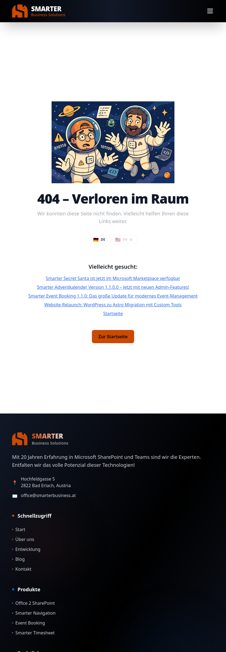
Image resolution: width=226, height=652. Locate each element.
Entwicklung (26, 549)
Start (18, 529)
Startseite (113, 313)
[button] (124, 239)
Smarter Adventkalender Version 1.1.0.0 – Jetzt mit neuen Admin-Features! (113, 287)
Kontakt (22, 569)
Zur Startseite (113, 337)
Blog (18, 559)
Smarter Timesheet (33, 633)
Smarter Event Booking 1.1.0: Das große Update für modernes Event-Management (112, 296)
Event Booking (28, 623)
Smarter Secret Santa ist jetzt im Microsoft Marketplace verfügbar (113, 278)
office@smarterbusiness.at (48, 495)
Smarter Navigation (34, 613)
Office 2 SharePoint (33, 603)
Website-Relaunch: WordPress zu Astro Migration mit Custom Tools (113, 305)
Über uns (23, 539)
